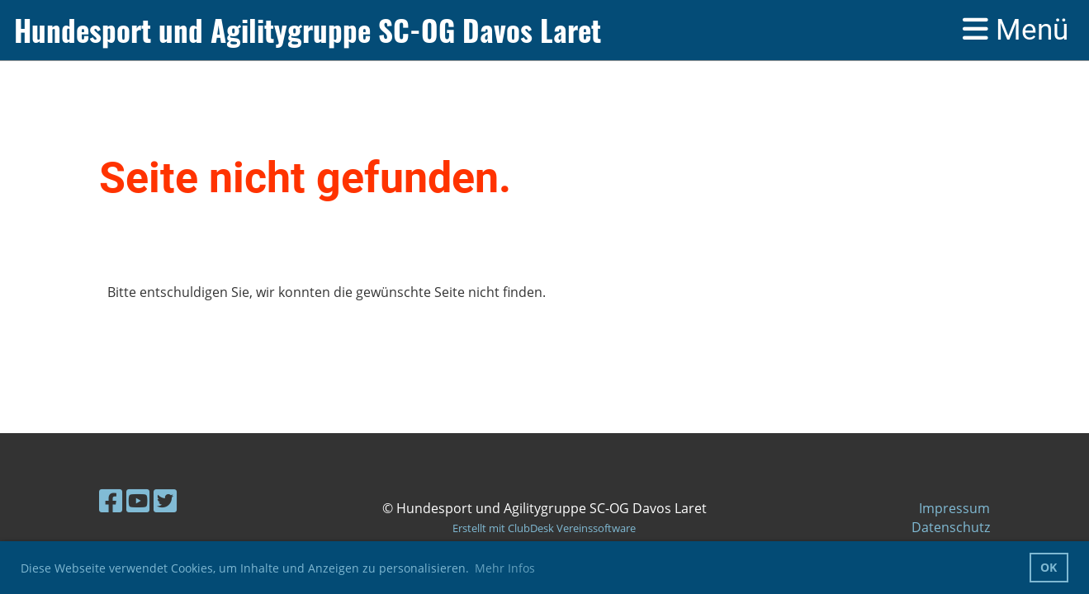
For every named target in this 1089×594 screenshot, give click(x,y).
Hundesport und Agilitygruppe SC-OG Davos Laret (307, 30)
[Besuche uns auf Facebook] (110, 500)
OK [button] (1048, 567)
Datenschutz (950, 527)
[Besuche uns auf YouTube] (137, 500)
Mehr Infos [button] (505, 568)
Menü (1015, 30)
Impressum (954, 508)
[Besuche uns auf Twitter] (165, 500)
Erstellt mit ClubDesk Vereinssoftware (544, 528)
